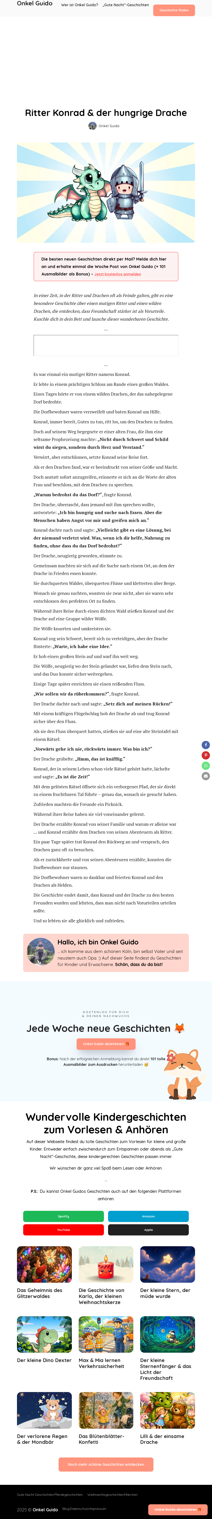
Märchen (139, 1498)
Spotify (63, 1217)
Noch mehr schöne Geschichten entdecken (106, 1468)
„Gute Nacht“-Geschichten (126, 8)
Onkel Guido (35, 8)
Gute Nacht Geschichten (35, 1498)
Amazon (148, 1217)
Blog (56, 1509)
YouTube (63, 1232)
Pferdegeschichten (72, 1498)
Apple (148, 1232)
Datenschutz (74, 1509)
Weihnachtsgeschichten (109, 1498)
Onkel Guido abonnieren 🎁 (106, 1044)
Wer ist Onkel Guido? (82, 8)
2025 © (33, 1509)
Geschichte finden (174, 8)
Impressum (96, 1509)
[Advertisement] (106, 48)
